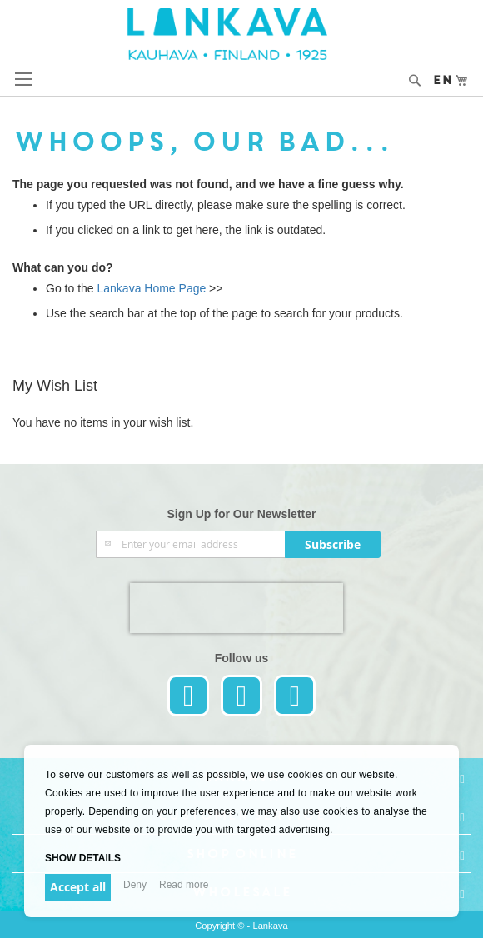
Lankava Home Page (150, 288)
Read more (183, 885)
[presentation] (236, 608)
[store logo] (241, 34)
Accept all (78, 887)
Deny (135, 885)
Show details (83, 858)
